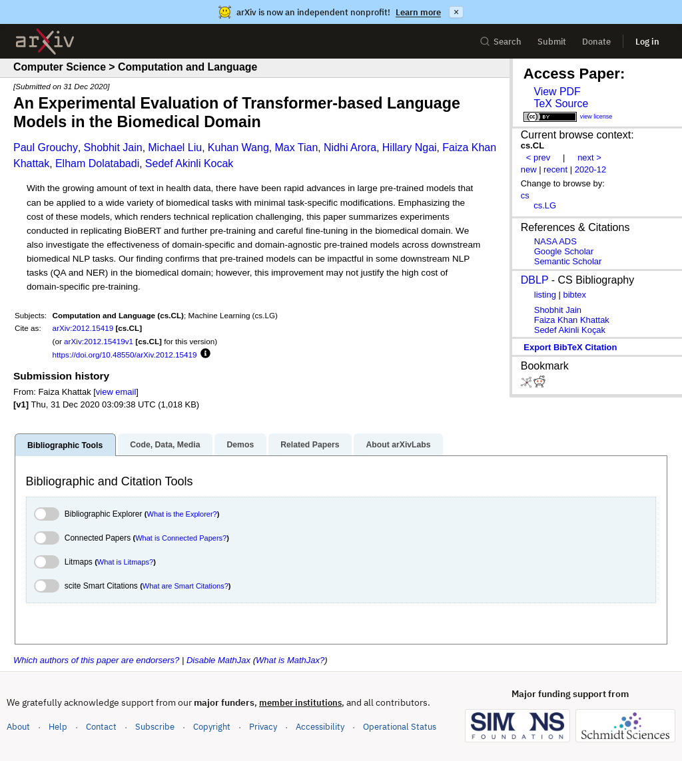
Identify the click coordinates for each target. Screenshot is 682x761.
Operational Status (399, 726)
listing (545, 295)
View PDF (556, 91)
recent (555, 169)
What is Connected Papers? (180, 538)
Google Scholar (563, 251)
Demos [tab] (240, 444)
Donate (596, 41)
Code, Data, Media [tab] (165, 444)
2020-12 (591, 169)
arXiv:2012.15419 (83, 328)
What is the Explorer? (182, 514)
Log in (647, 41)
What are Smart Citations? (185, 586)
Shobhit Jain (113, 147)
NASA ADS (555, 241)
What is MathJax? (290, 660)
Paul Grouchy (45, 147)
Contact (101, 726)
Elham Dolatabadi (97, 163)
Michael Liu (175, 147)
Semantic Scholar (568, 261)
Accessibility (320, 726)
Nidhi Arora (350, 147)
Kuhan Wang (238, 147)
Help (58, 726)
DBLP (535, 280)
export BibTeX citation (570, 347)
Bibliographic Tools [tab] (65, 445)
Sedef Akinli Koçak (569, 330)
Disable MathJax (218, 660)
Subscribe (154, 726)
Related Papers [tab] (309, 444)
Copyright (211, 726)
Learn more (418, 12)
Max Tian (296, 147)
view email (116, 392)
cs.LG (544, 205)
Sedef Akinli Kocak (189, 163)
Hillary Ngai (409, 147)
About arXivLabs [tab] (398, 444)
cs (525, 195)
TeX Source (560, 103)
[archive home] (45, 42)
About (18, 726)
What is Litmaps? (125, 562)
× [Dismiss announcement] (456, 12)
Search (500, 41)
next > (589, 157)
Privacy (263, 726)
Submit (551, 41)
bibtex (574, 295)
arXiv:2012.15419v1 (98, 341)
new (529, 169)
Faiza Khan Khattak (571, 320)
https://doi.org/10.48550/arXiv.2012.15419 (125, 354)
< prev (538, 157)
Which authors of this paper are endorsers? (96, 660)
